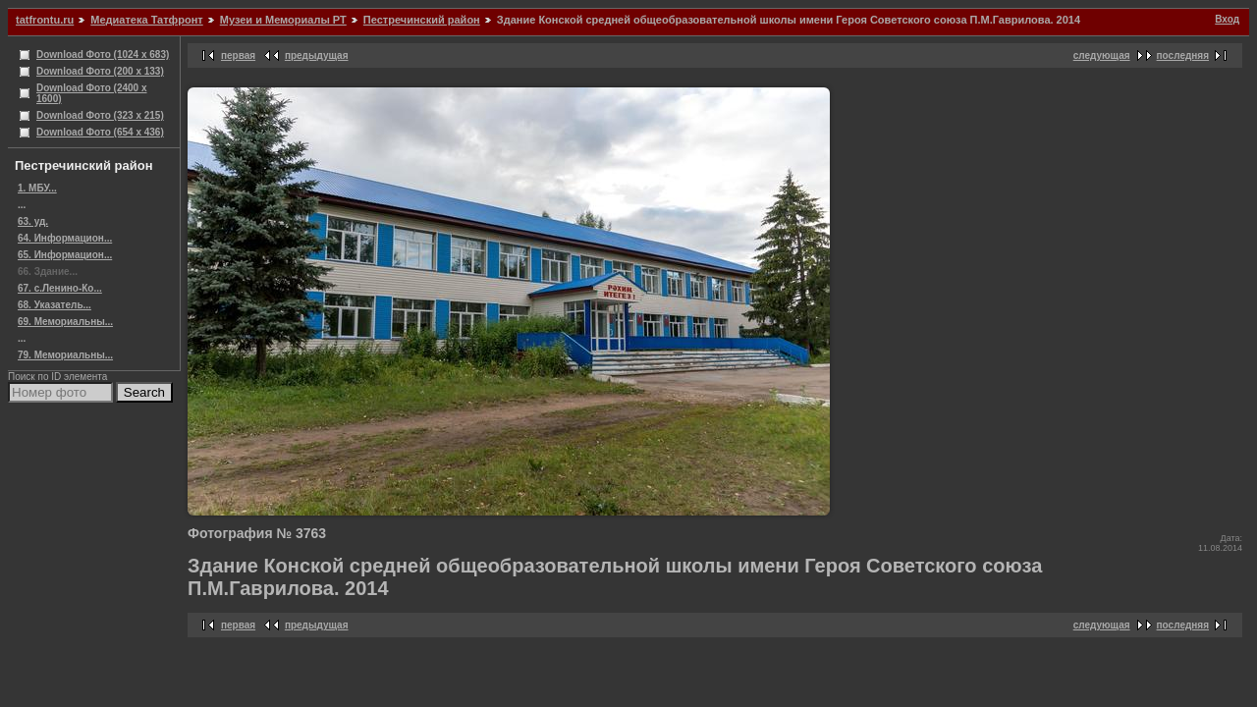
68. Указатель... (54, 304)
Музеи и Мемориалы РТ (283, 20)
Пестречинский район (421, 20)
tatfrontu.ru (45, 20)
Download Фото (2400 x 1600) (91, 93)
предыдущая (317, 55)
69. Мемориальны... (65, 321)
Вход (1227, 19)
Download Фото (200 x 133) (100, 71)
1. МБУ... (37, 188)
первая (238, 55)
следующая (1101, 55)
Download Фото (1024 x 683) (102, 54)
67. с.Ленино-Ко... (60, 288)
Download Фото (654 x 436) (100, 132)
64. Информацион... (65, 238)
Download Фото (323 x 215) (100, 115)
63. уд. (33, 221)
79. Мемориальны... (65, 355)
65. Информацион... (65, 254)
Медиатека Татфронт (146, 20)
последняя (1183, 55)
